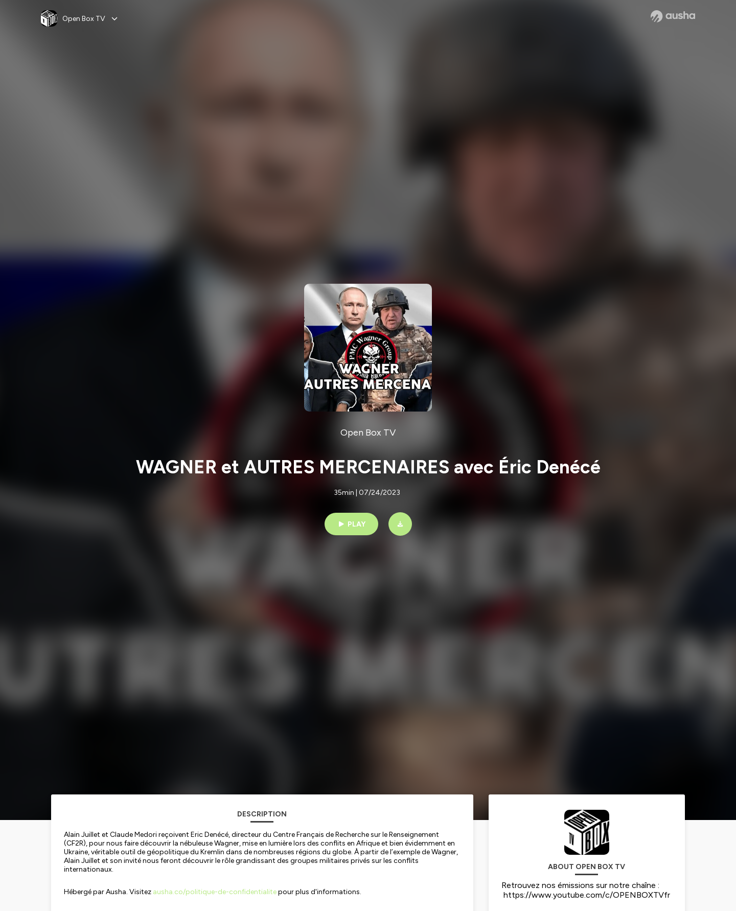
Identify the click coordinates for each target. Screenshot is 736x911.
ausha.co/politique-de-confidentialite (215, 891)
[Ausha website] (673, 16)
